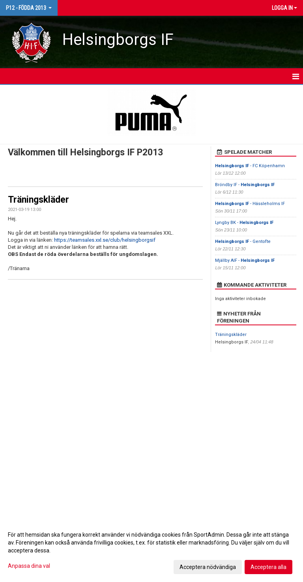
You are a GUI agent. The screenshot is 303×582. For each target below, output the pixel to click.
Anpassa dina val (29, 566)
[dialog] (151, 550)
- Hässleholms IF (250, 203)
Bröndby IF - (245, 184)
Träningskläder (38, 199)
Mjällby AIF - (245, 260)
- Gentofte (243, 241)
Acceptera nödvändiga (208, 567)
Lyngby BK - (244, 222)
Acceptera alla (268, 567)
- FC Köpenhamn (250, 165)
